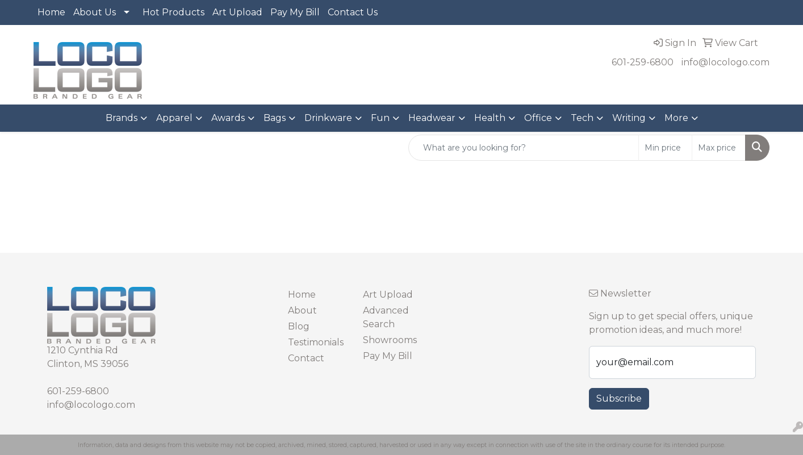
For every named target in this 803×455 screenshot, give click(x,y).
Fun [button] (380, 117)
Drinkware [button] (328, 117)
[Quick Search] (523, 148)
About (302, 310)
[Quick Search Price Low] (665, 148)
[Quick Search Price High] (719, 148)
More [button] (676, 117)
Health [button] (489, 117)
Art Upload (237, 12)
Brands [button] (121, 117)
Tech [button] (582, 117)
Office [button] (538, 117)
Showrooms (390, 340)
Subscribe (619, 398)
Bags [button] (275, 117)
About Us (94, 12)
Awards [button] (228, 117)
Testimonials (316, 342)
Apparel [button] (174, 117)
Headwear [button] (431, 117)
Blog (299, 326)
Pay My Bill (295, 12)
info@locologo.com (725, 62)
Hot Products (173, 12)
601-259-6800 (643, 62)
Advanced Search (386, 317)
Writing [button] (629, 117)
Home (51, 12)
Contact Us (353, 12)
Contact (306, 358)
